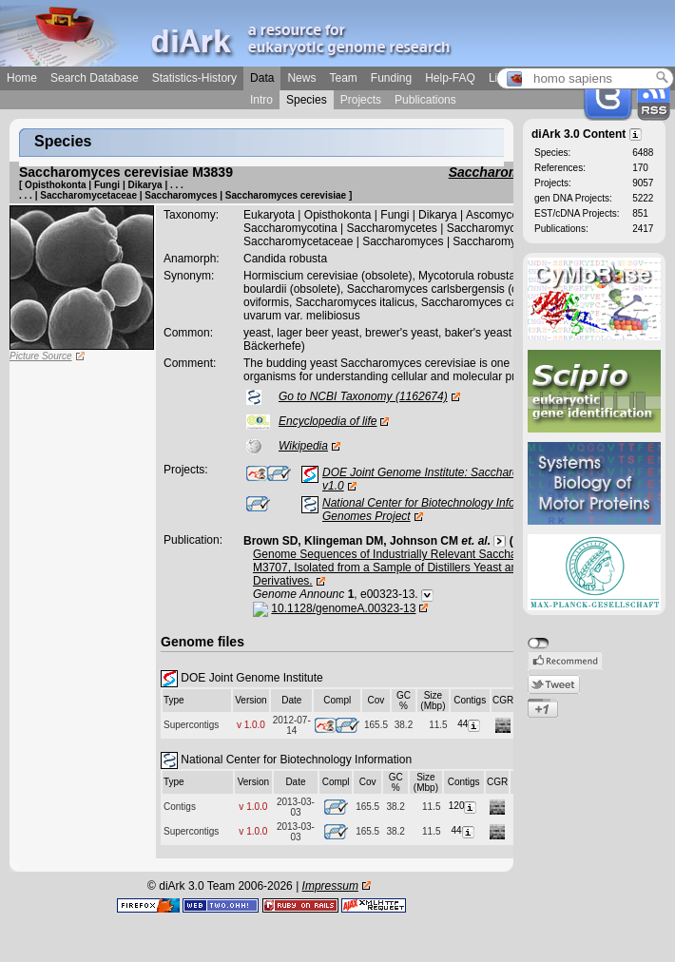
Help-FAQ (450, 78)
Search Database (94, 78)
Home (22, 78)
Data (262, 78)
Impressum (330, 886)
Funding (391, 78)
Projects (360, 99)
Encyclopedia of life (327, 421)
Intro (261, 99)
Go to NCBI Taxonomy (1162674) (363, 396)
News (301, 78)
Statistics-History (194, 78)
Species (306, 99)
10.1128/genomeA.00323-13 (343, 608)
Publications (425, 99)
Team (343, 78)
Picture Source (41, 356)
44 (469, 724)
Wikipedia (303, 445)
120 (464, 805)
